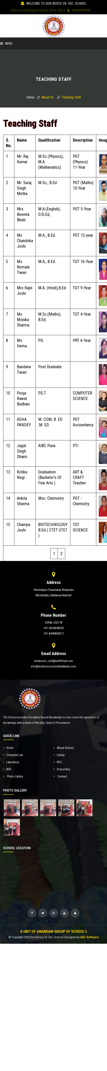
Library (59, 755)
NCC (58, 762)
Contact (60, 776)
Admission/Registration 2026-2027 (37, 10)
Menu (6, 43)
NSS (7, 769)
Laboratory (11, 762)
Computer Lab (13, 755)
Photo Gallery (13, 776)
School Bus (62, 769)
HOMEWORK (81, 10)
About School (63, 747)
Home (30, 97)
